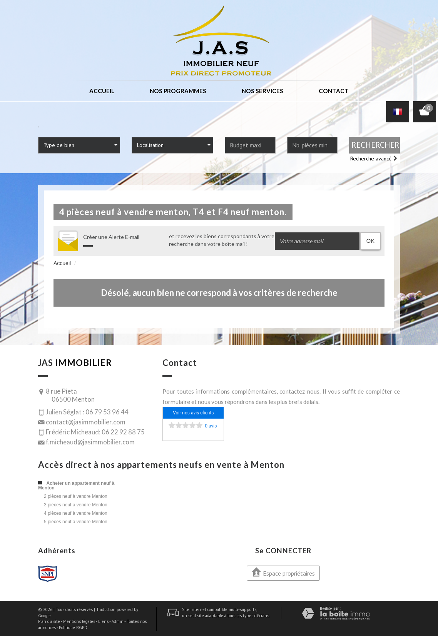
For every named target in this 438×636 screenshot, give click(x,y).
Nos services (262, 90)
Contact (333, 90)
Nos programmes (178, 90)
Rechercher (375, 144)
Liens (103, 621)
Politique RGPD (73, 626)
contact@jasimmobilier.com (85, 421)
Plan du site (49, 621)
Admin (118, 621)
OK (370, 240)
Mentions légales (79, 621)
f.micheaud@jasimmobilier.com (90, 441)
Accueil (102, 90)
